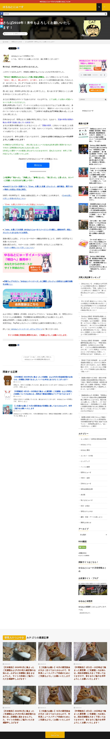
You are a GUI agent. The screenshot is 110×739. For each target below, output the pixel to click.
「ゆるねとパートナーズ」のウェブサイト (26, 329)
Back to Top (55, 735)
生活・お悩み (85, 506)
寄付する (38, 165)
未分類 (83, 495)
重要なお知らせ (86, 522)
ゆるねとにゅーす (87, 111)
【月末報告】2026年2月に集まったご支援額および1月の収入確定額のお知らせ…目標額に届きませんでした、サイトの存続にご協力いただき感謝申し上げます (19, 717)
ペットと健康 (85, 467)
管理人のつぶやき (20, 33)
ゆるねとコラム (86, 444)
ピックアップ (85, 461)
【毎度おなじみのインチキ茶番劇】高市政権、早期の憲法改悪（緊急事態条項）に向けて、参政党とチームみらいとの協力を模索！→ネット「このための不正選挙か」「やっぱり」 (97, 135)
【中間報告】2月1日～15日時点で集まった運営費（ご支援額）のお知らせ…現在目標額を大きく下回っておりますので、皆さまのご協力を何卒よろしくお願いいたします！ (90, 717)
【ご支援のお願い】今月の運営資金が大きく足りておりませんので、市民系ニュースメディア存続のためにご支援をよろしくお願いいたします (54, 671)
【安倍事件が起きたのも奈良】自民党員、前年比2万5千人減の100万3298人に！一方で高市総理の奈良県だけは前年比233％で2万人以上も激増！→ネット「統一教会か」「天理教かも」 (97, 210)
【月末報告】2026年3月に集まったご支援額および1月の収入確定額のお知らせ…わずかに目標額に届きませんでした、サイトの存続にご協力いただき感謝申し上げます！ (19, 673)
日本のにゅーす (86, 483)
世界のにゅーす (86, 472)
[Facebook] (1, 13)
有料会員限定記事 (87, 489)
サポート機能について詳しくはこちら (19, 248)
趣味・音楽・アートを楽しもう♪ (91, 517)
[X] (1, 16)
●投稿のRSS (82, 553)
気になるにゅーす (87, 500)
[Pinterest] (1, 20)
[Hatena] (1, 26)
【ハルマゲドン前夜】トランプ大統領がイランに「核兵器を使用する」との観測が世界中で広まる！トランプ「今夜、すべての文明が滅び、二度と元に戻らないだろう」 (97, 194)
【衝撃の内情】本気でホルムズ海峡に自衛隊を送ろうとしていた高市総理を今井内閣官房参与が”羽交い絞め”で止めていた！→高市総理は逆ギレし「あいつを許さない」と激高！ (94, 421)
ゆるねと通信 (85, 450)
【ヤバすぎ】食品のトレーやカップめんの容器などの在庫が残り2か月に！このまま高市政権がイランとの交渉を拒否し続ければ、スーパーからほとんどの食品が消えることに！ (98, 246)
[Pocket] (1, 23)
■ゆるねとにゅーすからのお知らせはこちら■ (55, 1)
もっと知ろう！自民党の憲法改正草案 (93, 439)
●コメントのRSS (84, 555)
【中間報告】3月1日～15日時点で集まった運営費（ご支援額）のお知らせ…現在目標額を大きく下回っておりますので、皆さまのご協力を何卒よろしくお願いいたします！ (90, 673)
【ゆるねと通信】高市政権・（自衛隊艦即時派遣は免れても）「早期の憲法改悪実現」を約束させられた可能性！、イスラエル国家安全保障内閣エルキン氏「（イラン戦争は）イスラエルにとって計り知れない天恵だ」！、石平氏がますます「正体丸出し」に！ (93, 347)
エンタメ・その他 (87, 456)
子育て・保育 (85, 478)
